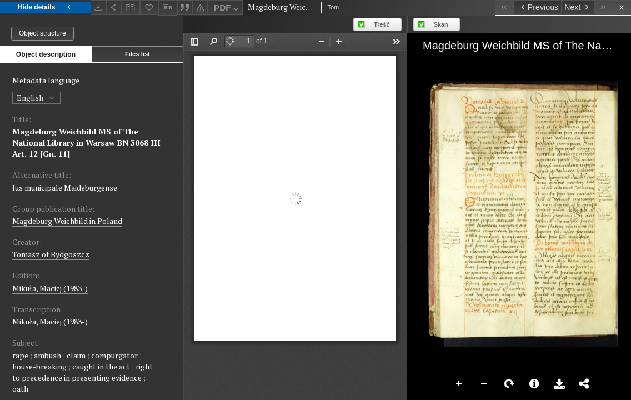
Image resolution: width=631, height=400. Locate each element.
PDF (227, 9)
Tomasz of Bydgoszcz (50, 254)
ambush (47, 355)
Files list (137, 54)
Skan (441, 24)
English (36, 97)
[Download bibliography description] (167, 8)
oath (20, 388)
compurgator (114, 355)
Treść (381, 24)
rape (20, 355)
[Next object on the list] (577, 7)
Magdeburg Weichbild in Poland (67, 221)
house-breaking (39, 366)
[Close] (622, 7)
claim (76, 355)
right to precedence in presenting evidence (82, 372)
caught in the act (101, 366)
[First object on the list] (504, 7)
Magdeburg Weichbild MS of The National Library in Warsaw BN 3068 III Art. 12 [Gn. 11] (86, 142)
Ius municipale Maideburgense (64, 187)
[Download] (98, 7)
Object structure (42, 33)
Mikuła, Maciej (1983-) (50, 288)
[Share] (114, 7)
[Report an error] (200, 7)
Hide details (45, 7)
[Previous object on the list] (537, 7)
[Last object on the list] (603, 7)
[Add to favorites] (149, 7)
